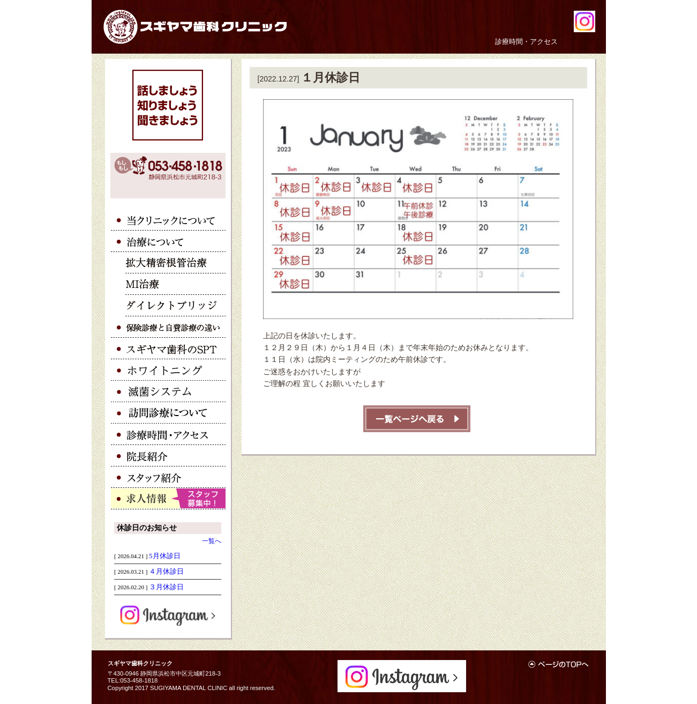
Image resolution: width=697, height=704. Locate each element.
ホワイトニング (168, 370)
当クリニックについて (168, 220)
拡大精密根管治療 (168, 262)
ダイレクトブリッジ (168, 305)
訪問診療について (168, 413)
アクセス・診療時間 (168, 434)
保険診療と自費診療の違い (168, 327)
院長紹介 (168, 455)
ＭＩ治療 (168, 284)
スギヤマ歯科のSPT (168, 348)
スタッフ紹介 (168, 477)
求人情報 (168, 498)
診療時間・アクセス (526, 42)
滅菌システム (168, 391)
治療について (168, 241)
